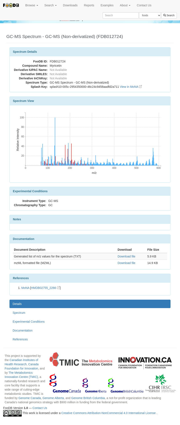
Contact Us (144, 5)
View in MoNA (131, 86)
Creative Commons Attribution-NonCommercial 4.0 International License (108, 413)
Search (50, 5)
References (20, 339)
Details (17, 304)
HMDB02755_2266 (45, 288)
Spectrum (19, 312)
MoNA (25, 288)
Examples (107, 5)
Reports (89, 5)
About (125, 5)
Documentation (22, 330)
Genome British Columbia (88, 398)
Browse (31, 5)
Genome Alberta (53, 398)
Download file (126, 256)
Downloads (70, 5)
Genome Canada (29, 398)
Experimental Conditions (29, 321)
